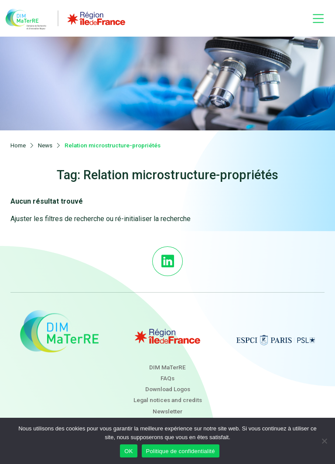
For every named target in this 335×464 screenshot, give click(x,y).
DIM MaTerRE (167, 367)
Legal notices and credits (167, 399)
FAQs (167, 378)
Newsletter (167, 411)
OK (128, 451)
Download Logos (167, 389)
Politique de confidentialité (180, 451)
